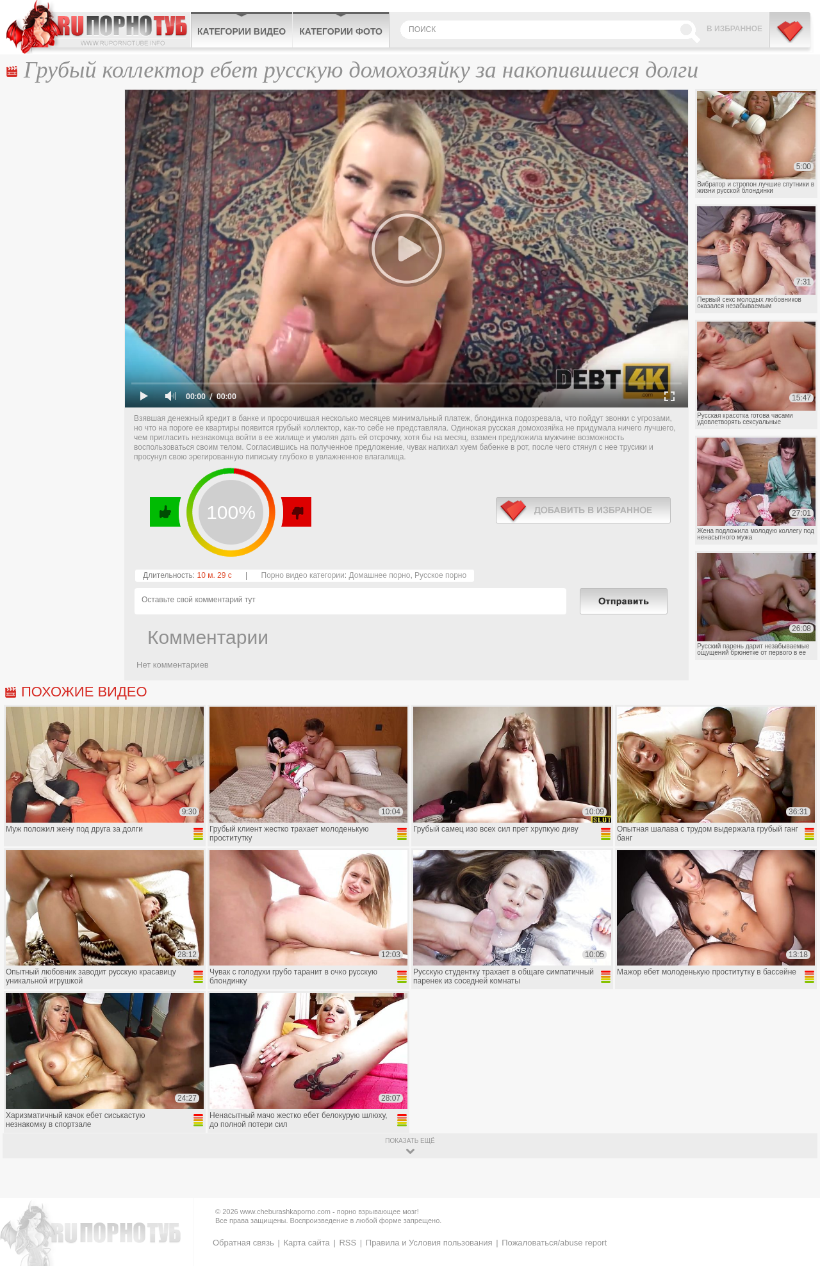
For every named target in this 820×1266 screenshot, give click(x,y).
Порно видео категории (303, 575)
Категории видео (241, 31)
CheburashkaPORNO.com (98, 27)
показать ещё (409, 1140)
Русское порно (440, 575)
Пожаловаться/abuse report (554, 1242)
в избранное (583, 510)
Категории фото (340, 31)
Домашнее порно (379, 575)
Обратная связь (243, 1242)
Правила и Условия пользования (429, 1242)
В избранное (734, 28)
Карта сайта (306, 1242)
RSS (347, 1242)
